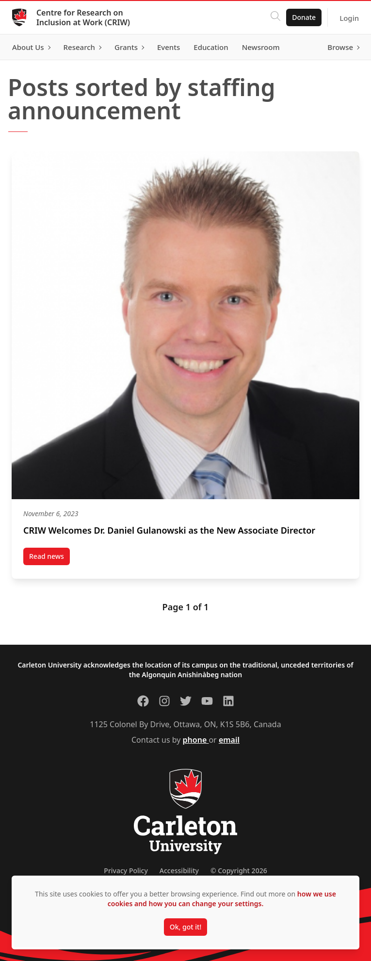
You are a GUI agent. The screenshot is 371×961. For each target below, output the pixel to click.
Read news (49, 558)
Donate (300, 17)
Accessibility (179, 870)
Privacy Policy (125, 870)
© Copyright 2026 (238, 870)
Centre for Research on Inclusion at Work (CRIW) (86, 17)
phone (196, 739)
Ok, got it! (185, 926)
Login (345, 18)
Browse (337, 47)
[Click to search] (272, 17)
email (229, 739)
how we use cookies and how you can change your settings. (222, 898)
